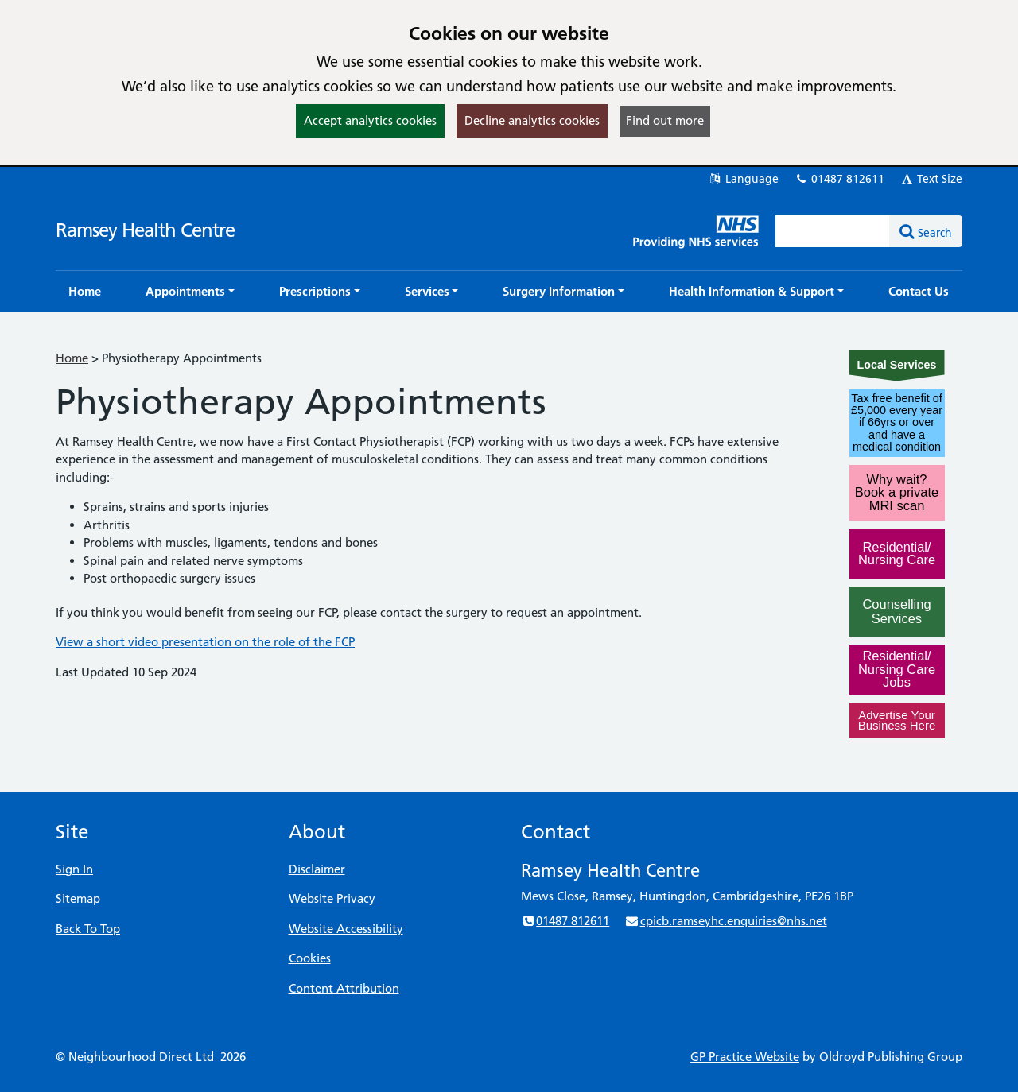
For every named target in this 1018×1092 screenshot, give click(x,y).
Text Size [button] (930, 179)
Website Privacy (332, 898)
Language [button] (743, 179)
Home (72, 358)
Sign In (74, 869)
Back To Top (88, 928)
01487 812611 (839, 179)
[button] (190, 291)
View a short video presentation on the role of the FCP (205, 641)
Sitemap (78, 898)
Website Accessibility (346, 928)
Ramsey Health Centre (145, 230)
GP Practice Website (744, 1056)
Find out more (665, 120)
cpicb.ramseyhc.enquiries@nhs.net (725, 920)
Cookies (310, 958)
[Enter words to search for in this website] (832, 231)
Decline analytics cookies (532, 120)
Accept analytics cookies (370, 120)
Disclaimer (317, 869)
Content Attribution (344, 988)
